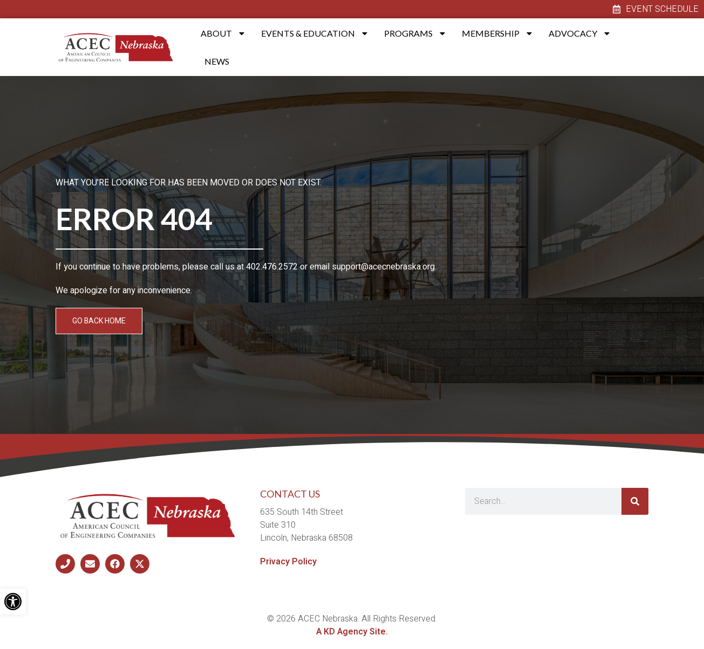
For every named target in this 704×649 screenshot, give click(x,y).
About (223, 33)
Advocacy (580, 33)
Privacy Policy (288, 561)
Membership (498, 33)
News (216, 61)
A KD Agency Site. (352, 631)
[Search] (634, 501)
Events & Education (315, 33)
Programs (415, 33)
